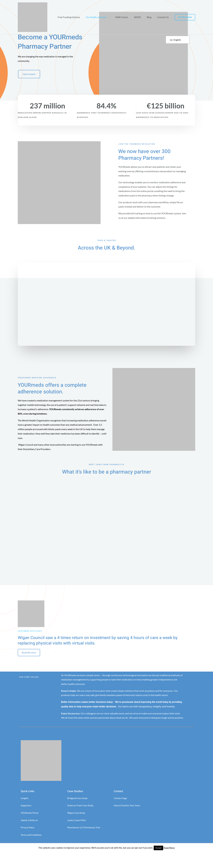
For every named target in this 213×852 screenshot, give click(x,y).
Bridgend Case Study (77, 799)
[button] (185, 17)
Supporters (26, 806)
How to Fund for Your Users (128, 806)
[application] (113, 17)
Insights (25, 799)
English (175, 39)
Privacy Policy (28, 828)
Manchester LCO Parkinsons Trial (84, 828)
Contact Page (121, 799)
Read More (169, 847)
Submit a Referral (29, 821)
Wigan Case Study (76, 813)
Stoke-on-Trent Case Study (81, 806)
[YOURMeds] (32, 16)
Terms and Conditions (32, 835)
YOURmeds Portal (30, 813)
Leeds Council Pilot (77, 821)
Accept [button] (158, 848)
